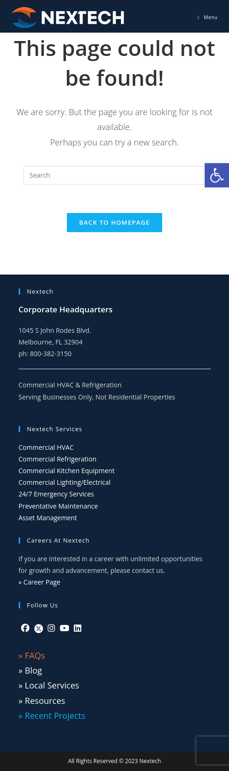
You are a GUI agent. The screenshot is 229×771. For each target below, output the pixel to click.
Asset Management (48, 517)
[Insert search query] (114, 175)
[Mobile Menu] (208, 17)
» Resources (42, 700)
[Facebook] (25, 627)
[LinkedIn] (77, 627)
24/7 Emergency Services (56, 493)
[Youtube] (64, 627)
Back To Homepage (114, 222)
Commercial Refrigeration (58, 458)
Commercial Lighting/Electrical (65, 482)
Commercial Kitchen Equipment (67, 470)
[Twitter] (38, 627)
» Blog (30, 670)
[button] (217, 175)
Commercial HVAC (46, 447)
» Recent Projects (52, 715)
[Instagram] (51, 627)
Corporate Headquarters (66, 309)
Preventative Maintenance (58, 506)
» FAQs (32, 655)
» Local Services (49, 685)
